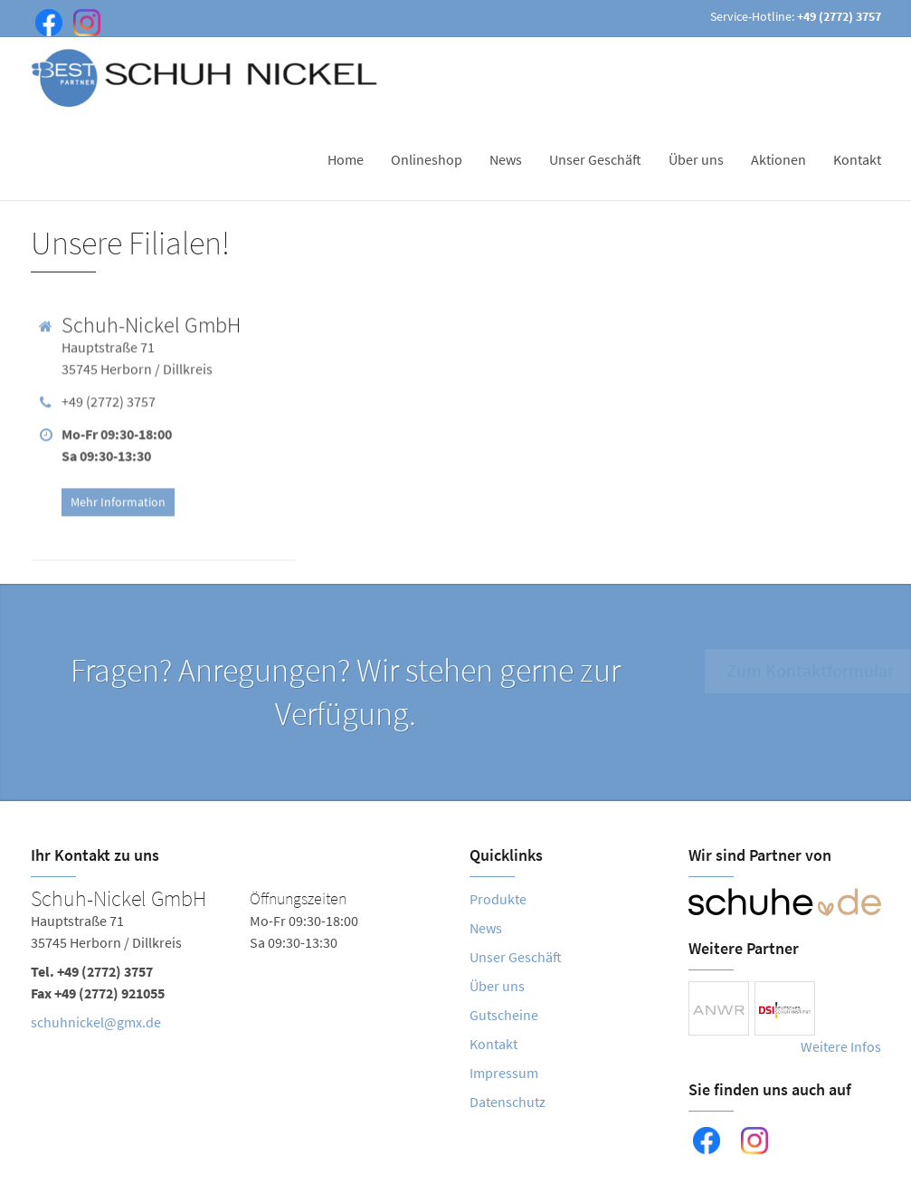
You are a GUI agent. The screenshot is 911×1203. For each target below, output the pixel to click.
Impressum (504, 1073)
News (505, 159)
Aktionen (778, 159)
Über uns (696, 159)
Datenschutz (508, 1102)
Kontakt (857, 159)
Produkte (498, 899)
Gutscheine (504, 1015)
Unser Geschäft (595, 159)
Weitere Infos (841, 1046)
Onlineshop (426, 159)
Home (345, 159)
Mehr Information (118, 499)
